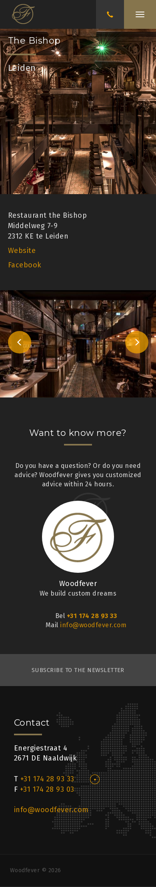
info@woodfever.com (93, 625)
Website (22, 250)
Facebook (25, 265)
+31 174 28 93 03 (47, 789)
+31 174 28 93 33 (92, 616)
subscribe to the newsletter (78, 670)
